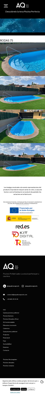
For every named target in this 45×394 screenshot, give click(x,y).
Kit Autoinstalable (9, 322)
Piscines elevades (8, 362)
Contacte (6, 350)
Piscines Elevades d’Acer (11, 319)
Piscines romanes (8, 365)
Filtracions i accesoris (9, 325)
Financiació (6, 338)
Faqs (4, 341)
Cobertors (6, 328)
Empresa (5, 347)
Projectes (6, 334)
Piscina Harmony (8, 316)
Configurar (31, 389)
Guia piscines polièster (10, 331)
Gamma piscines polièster (11, 313)
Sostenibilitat (7, 344)
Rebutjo (23, 389)
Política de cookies (15, 392)
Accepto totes (15, 389)
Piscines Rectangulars (10, 359)
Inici (4, 309)
